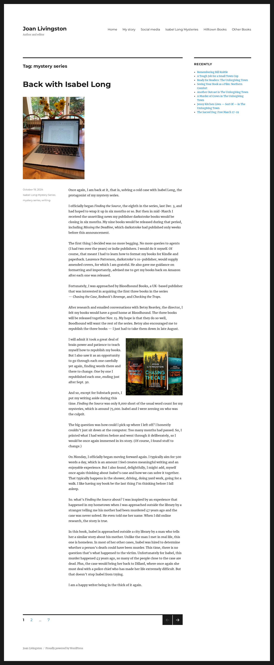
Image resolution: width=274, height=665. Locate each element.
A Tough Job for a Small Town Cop (217, 76)
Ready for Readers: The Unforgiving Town (222, 80)
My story (129, 29)
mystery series (31, 200)
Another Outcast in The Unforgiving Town (222, 92)
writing (45, 200)
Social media (150, 29)
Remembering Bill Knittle (212, 72)
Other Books (241, 29)
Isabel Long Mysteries (181, 29)
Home (112, 29)
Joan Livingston (45, 28)
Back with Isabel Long (67, 84)
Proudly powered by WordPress (64, 648)
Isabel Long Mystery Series (39, 194)
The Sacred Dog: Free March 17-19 (218, 112)
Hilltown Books (215, 29)
